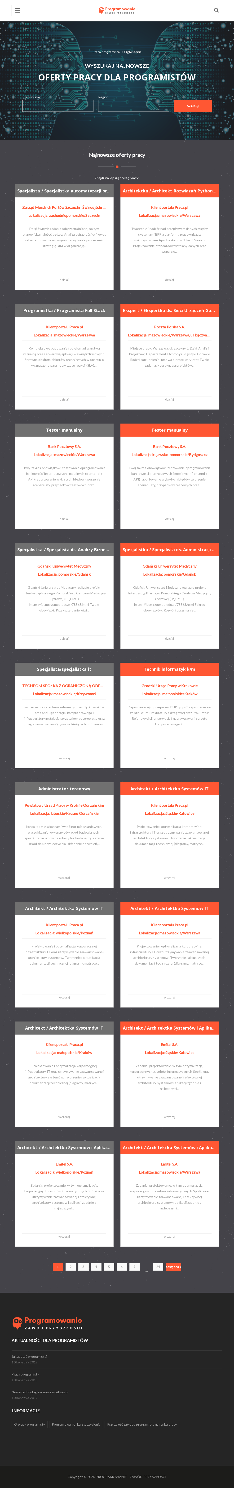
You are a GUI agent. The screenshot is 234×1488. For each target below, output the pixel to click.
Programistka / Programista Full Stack (64, 310)
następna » (173, 1267)
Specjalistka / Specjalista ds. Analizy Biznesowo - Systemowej (64, 549)
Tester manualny (64, 430)
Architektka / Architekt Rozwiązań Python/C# (169, 191)
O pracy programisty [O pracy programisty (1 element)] (29, 1424)
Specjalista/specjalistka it (64, 669)
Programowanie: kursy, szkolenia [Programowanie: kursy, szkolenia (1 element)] (76, 1424)
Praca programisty (25, 1374)
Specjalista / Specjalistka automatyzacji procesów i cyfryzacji (64, 191)
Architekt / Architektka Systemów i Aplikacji (169, 1028)
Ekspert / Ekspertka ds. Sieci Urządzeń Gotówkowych (169, 310)
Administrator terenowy (64, 789)
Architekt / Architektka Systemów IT (169, 789)
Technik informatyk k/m (169, 669)
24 (158, 1267)
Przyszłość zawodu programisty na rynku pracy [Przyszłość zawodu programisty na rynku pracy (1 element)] (142, 1424)
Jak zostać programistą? (30, 1356)
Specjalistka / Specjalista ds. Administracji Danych (169, 549)
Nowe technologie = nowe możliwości (40, 1392)
